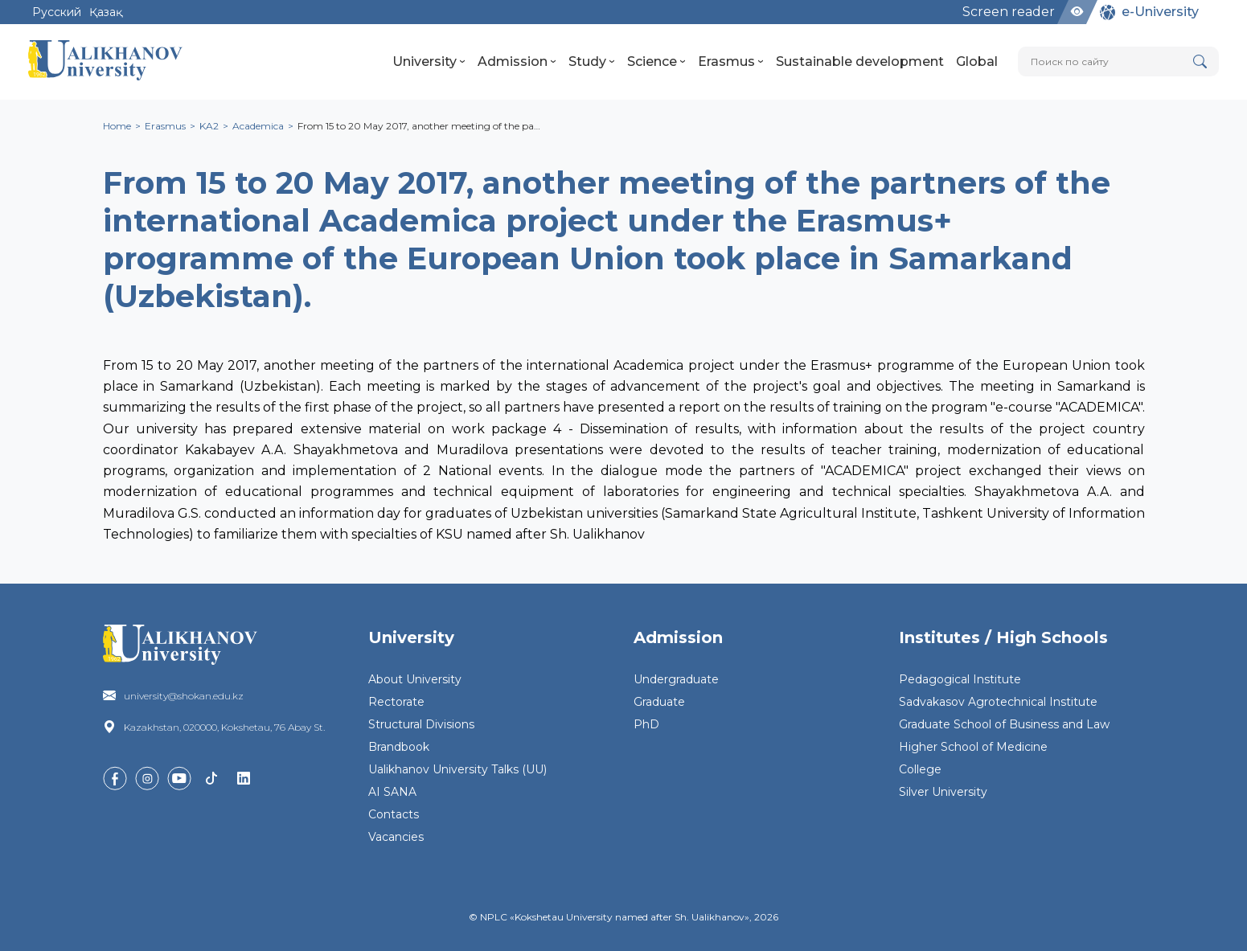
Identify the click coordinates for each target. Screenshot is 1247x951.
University (429, 61)
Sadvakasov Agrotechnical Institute (998, 702)
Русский (56, 12)
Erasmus (731, 61)
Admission (517, 61)
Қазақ (105, 12)
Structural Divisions (421, 724)
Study (591, 61)
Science (656, 61)
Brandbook (398, 747)
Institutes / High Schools (1003, 637)
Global (977, 61)
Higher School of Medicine (973, 747)
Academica (258, 126)
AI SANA (392, 792)
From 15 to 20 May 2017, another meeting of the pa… (418, 126)
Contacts (393, 814)
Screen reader (1008, 11)
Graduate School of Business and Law (1004, 724)
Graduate (659, 702)
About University (414, 679)
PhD (646, 724)
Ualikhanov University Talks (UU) (457, 769)
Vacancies (396, 837)
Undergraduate (676, 679)
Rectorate (396, 702)
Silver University (943, 792)
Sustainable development (860, 61)
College (920, 769)
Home (117, 126)
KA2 (209, 126)
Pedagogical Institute (960, 679)
